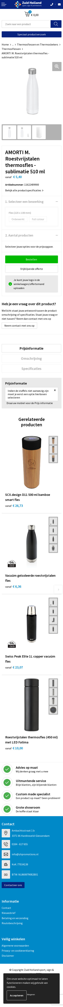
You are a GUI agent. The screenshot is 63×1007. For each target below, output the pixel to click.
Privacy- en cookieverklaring (18, 950)
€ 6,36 (13, 586)
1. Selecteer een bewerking (24, 201)
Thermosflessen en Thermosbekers (37, 44)
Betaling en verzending (15, 918)
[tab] (31, 348)
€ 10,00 (14, 748)
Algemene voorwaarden (15, 945)
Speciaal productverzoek (31, 34)
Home (5, 44)
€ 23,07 (14, 667)
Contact (6, 907)
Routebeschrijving (12, 923)
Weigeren (31, 994)
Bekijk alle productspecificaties (24, 190)
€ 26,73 (14, 505)
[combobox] (26, 24)
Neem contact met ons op (19, 325)
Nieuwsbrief (8, 913)
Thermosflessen (11, 49)
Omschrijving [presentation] (31, 358)
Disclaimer (8, 955)
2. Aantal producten (19, 235)
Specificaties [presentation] (31, 368)
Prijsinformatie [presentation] (31, 348)
